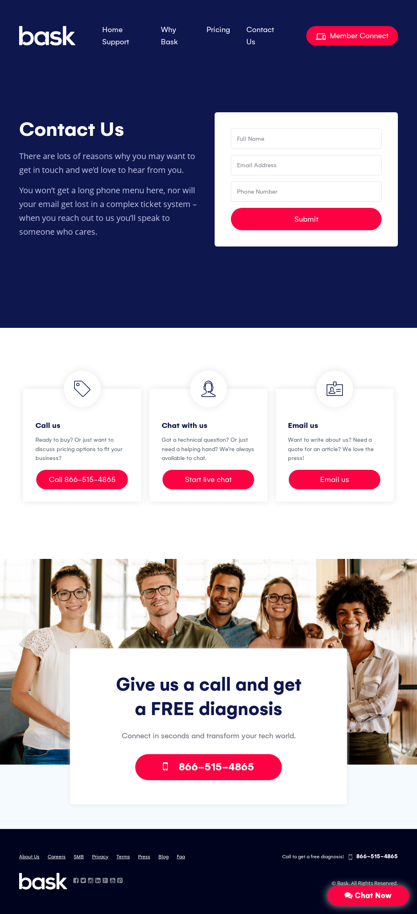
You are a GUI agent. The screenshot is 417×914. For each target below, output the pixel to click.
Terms (123, 856)
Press (144, 856)
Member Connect (352, 35)
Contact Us (260, 35)
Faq (181, 856)
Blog (163, 856)
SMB (79, 856)
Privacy (100, 856)
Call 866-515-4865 (82, 479)
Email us (334, 479)
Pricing (218, 29)
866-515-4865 (208, 767)
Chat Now (368, 895)
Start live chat (208, 479)
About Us (29, 856)
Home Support (115, 35)
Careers (57, 856)
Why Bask (169, 35)
